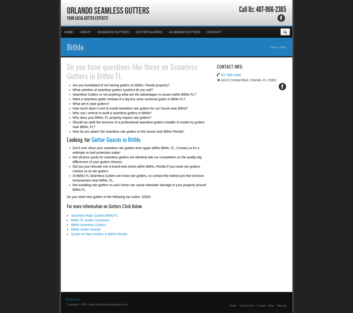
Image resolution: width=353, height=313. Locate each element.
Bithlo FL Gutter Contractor (90, 220)
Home (68, 32)
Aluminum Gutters (184, 32)
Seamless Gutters (113, 32)
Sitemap (281, 305)
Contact (214, 32)
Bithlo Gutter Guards (86, 229)
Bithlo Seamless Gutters (88, 225)
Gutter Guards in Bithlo (116, 139)
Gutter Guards (149, 32)
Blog (271, 305)
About (85, 32)
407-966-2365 (271, 9)
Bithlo (75, 47)
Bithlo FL (109, 76)
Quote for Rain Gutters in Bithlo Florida (99, 234)
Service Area (247, 305)
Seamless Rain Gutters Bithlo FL (94, 215)
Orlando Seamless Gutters (108, 10)
